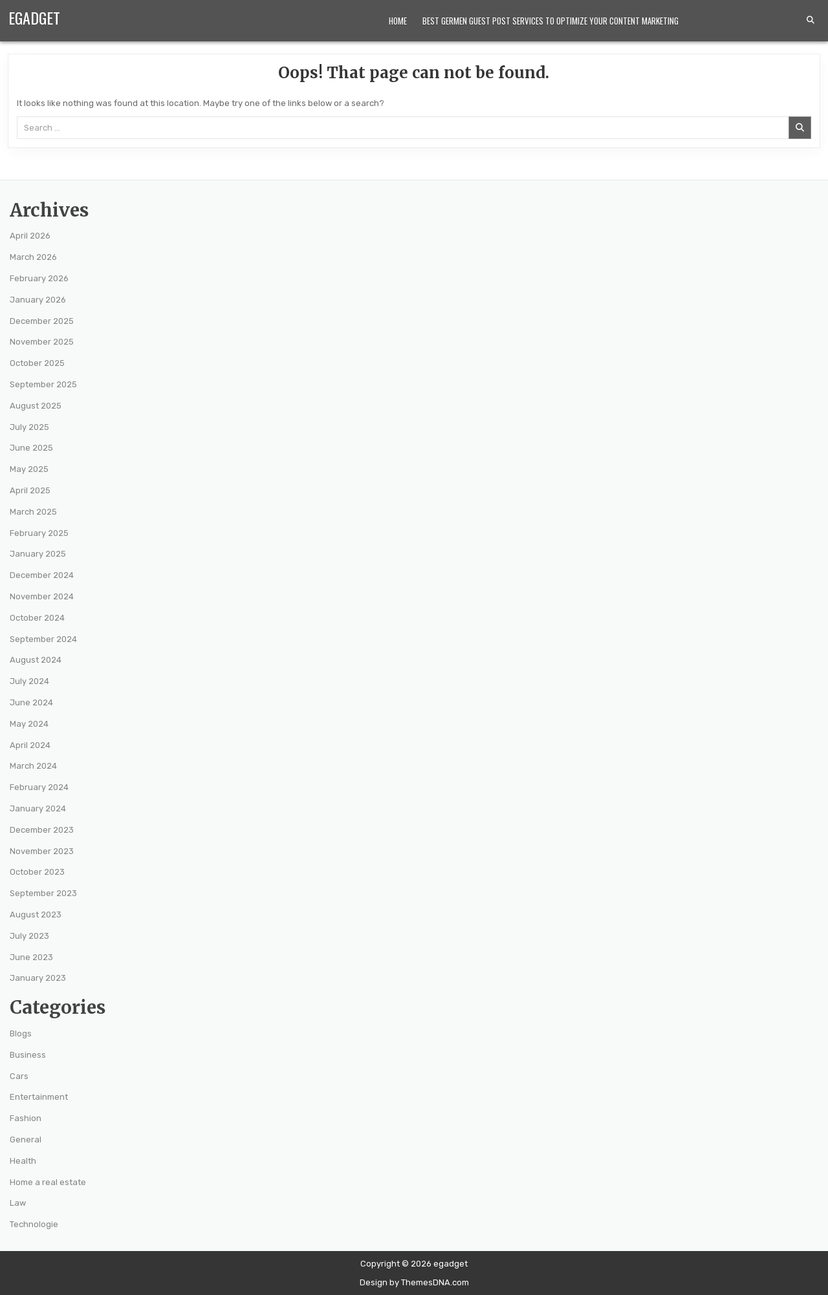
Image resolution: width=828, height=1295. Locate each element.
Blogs (21, 1033)
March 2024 (33, 766)
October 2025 (37, 363)
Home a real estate (48, 1182)
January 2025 (38, 554)
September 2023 (43, 893)
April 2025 (30, 490)
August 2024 (35, 660)
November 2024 (42, 596)
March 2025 (33, 512)
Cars (19, 1076)
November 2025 (42, 342)
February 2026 (39, 278)
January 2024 (38, 808)
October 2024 (37, 618)
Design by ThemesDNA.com (414, 1282)
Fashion (25, 1118)
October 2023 (37, 872)
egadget (34, 17)
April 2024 (30, 745)
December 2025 (42, 321)
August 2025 (35, 406)
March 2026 (33, 257)
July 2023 (29, 936)
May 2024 (29, 724)
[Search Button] (810, 20)
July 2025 (29, 427)
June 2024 (31, 702)
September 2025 (43, 384)
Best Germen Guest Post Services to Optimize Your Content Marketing (550, 20)
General (25, 1139)
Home (398, 20)
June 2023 (31, 957)
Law (18, 1203)
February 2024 (39, 787)
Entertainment (39, 1097)
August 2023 (35, 914)
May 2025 (29, 469)
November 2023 (42, 851)
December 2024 (42, 575)
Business (28, 1055)
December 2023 (42, 830)
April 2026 (30, 236)
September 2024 (43, 639)
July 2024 (29, 681)
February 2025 (39, 533)
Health (23, 1161)
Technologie (34, 1224)
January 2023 (38, 978)
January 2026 (38, 300)
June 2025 (31, 448)
